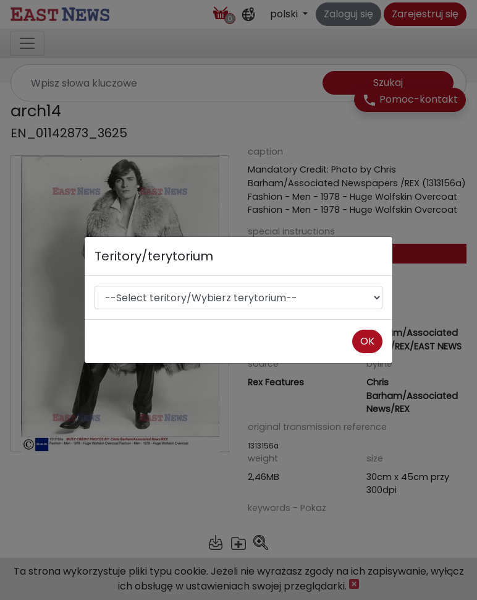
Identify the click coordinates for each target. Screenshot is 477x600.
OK (367, 341)
